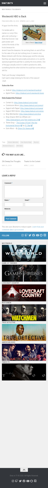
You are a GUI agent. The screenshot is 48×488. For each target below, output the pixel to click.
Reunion (36, 142)
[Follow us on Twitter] (30, 235)
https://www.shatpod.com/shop (30, 114)
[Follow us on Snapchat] (41, 235)
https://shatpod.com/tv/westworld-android (26, 90)
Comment (8, 183)
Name (7, 200)
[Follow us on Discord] (44, 235)
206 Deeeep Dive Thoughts (11, 161)
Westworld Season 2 (8, 146)
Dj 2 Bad (28, 125)
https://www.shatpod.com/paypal (31, 108)
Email (27, 200)
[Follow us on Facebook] (33, 235)
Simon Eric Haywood (26, 128)
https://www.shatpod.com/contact (26, 103)
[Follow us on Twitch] (26, 235)
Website (7, 209)
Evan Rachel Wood (26, 142)
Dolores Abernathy (13, 142)
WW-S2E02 (20, 146)
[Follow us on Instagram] (22, 235)
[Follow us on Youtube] (37, 235)
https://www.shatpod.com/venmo (32, 111)
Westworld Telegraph (11, 9)
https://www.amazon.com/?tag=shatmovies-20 (23, 120)
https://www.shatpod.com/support (31, 105)
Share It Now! (38, 42)
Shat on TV (7, 3)
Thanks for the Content (32, 161)
